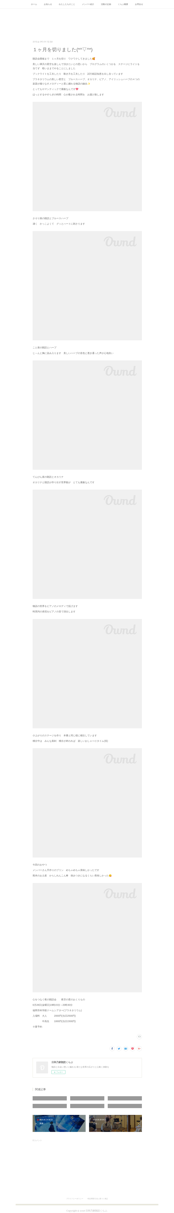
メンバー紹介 (88, 4)
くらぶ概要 (123, 4)
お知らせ (48, 4)
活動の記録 (106, 4)
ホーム (34, 4)
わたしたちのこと (67, 4)
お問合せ (139, 4)
